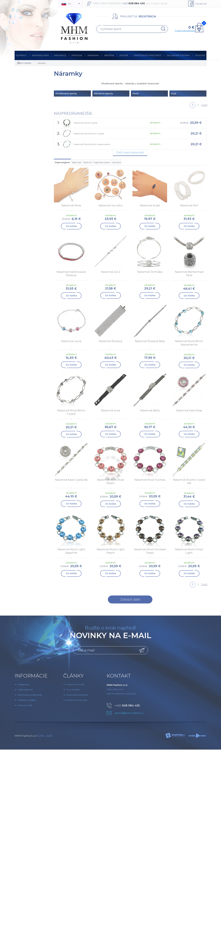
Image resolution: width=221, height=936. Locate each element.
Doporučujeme (69, 164)
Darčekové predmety (147, 57)
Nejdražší (120, 164)
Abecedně (176, 164)
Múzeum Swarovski (76, 702)
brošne (109, 55)
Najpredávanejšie (148, 164)
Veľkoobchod (25, 692)
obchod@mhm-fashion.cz (129, 715)
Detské (123, 55)
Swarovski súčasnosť (77, 697)
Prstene (77, 57)
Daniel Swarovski (75, 686)
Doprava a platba (27, 702)
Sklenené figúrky (178, 57)
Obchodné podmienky (30, 697)
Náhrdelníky (40, 57)
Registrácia (147, 16)
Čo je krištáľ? (73, 692)
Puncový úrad (25, 707)
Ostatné (200, 57)
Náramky (93, 57)
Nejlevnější (97, 164)
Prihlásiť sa (128, 16)
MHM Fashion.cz (25, 738)
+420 (127, 708)
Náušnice (60, 57)
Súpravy (21, 57)
